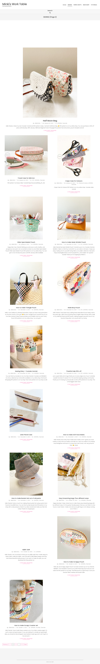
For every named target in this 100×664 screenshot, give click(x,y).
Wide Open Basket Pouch (26, 242)
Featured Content (83, 183)
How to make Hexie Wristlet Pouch (74, 242)
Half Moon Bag (50, 120)
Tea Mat (38, 627)
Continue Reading (50, 130)
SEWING (59, 123)
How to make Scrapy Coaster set (26, 625)
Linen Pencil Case (26, 435)
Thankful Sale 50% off (73, 371)
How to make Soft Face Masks (74, 435)
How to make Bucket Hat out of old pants (26, 498)
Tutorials (64, 123)
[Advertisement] (50, 34)
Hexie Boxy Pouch (74, 308)
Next (25, 644)
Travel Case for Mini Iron (26, 178)
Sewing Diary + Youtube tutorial (26, 371)
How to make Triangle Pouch (26, 308)
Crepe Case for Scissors (73, 181)
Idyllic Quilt (26, 550)
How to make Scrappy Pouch (74, 562)
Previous (5, 644)
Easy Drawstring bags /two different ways (74, 498)
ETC (33, 180)
